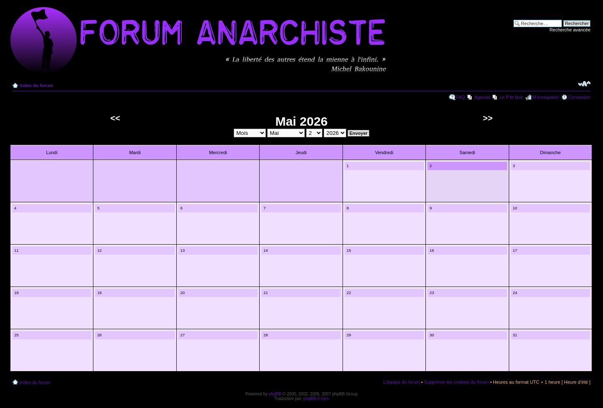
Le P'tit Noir (511, 97)
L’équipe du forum (401, 382)
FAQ (460, 97)
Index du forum (36, 85)
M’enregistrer (545, 97)
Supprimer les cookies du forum (456, 382)
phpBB (275, 394)
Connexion (579, 97)
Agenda (482, 97)
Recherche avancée (569, 29)
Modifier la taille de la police (584, 84)
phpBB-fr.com (316, 398)
